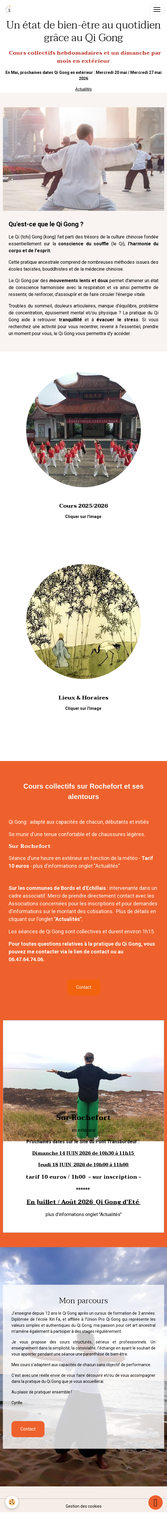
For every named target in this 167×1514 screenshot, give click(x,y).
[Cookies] (12, 1502)
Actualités (83, 89)
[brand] (9, 9)
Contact (83, 987)
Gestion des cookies (84, 1506)
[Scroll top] (155, 1502)
